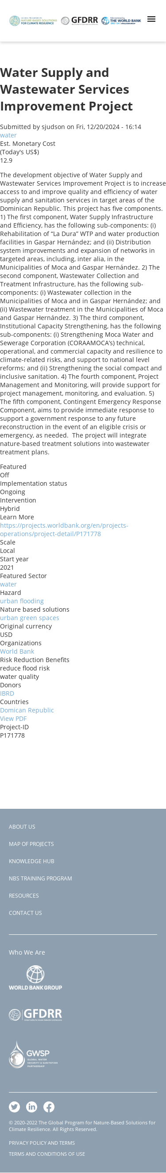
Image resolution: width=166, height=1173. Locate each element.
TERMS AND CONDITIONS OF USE (47, 1153)
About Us (22, 826)
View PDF (13, 718)
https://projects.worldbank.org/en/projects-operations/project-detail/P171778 (64, 529)
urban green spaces (29, 617)
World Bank (17, 651)
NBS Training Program (40, 878)
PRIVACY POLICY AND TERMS (42, 1142)
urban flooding (22, 601)
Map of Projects (31, 844)
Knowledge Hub (31, 861)
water (8, 135)
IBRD (7, 693)
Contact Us (25, 913)
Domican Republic (27, 710)
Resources (24, 895)
